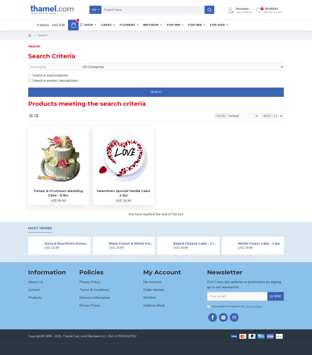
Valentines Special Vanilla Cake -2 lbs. (123, 194)
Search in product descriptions (53, 81)
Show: (268, 116)
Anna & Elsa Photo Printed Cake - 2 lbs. (66, 244)
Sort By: (226, 116)
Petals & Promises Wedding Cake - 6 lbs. (58, 194)
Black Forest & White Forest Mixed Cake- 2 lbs (131, 244)
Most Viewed (40, 228)
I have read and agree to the (235, 306)
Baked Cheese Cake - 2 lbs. (195, 244)
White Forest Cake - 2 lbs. (259, 244)
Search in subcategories (48, 76)
